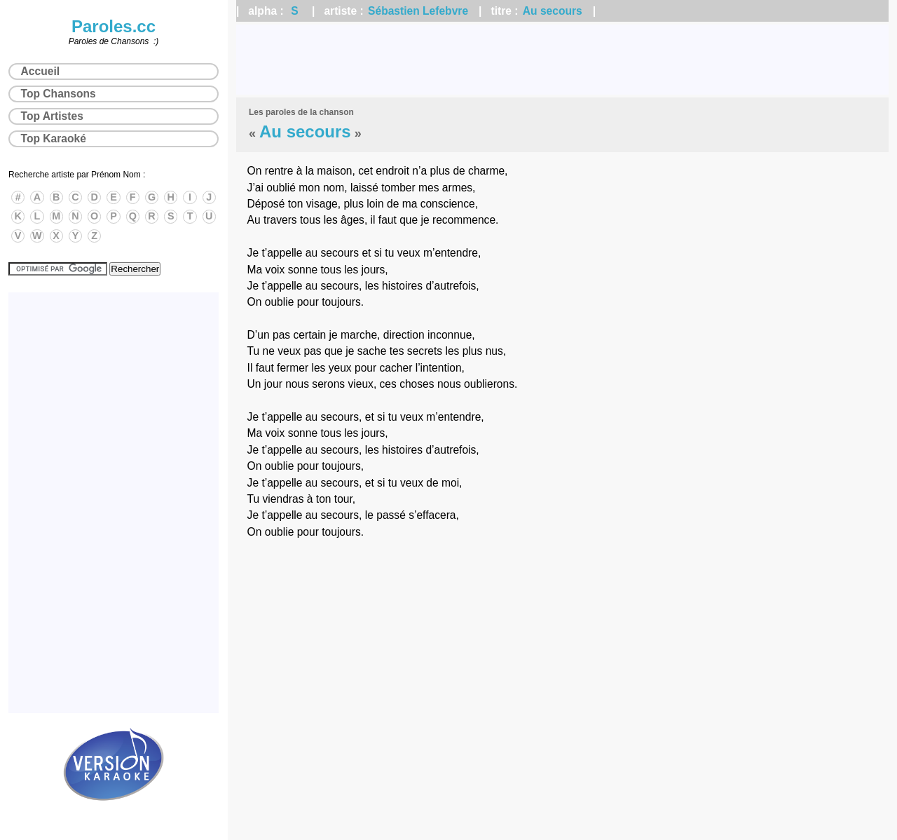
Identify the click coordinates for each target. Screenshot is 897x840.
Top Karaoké (53, 138)
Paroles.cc (113, 26)
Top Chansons (58, 94)
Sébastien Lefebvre (418, 11)
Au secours (552, 11)
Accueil (40, 71)
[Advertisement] (562, 60)
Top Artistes (52, 116)
